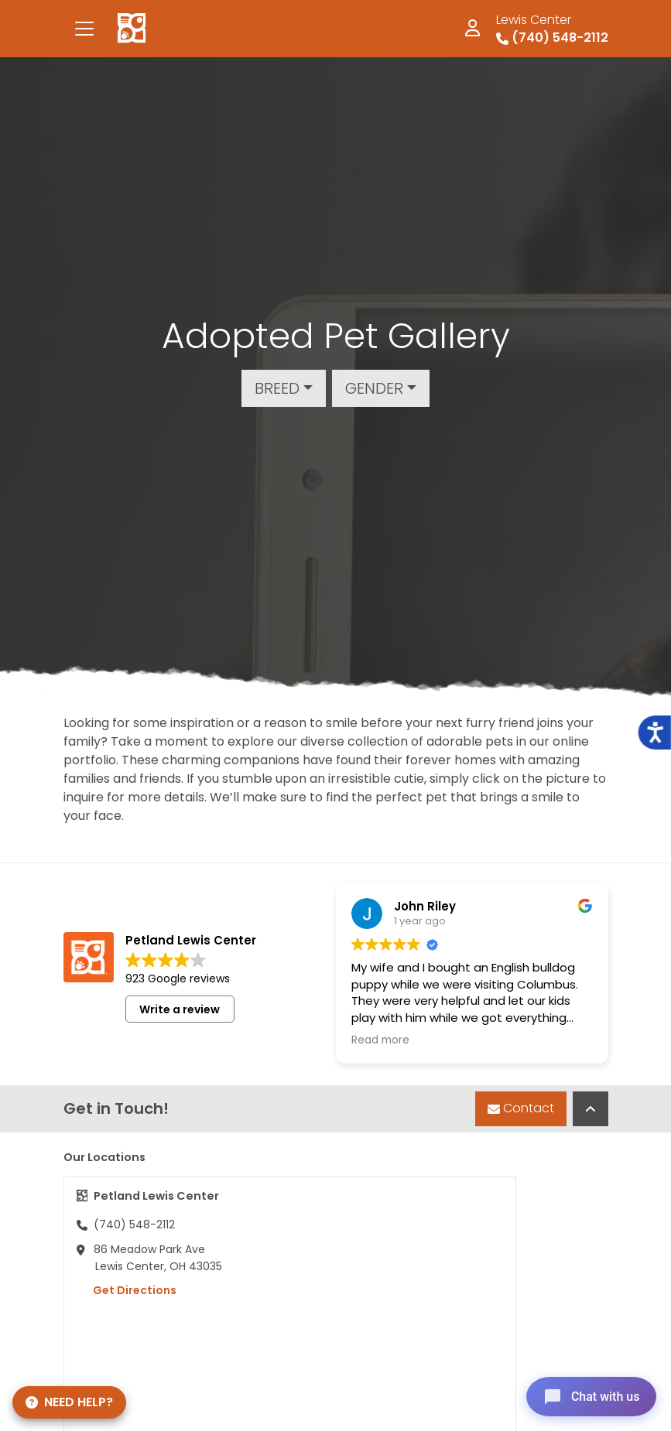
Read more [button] (380, 1040)
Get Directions (126, 1290)
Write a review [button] (179, 1009)
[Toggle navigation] (84, 28)
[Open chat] (589, 1395)
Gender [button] (374, 388)
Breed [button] (277, 388)
